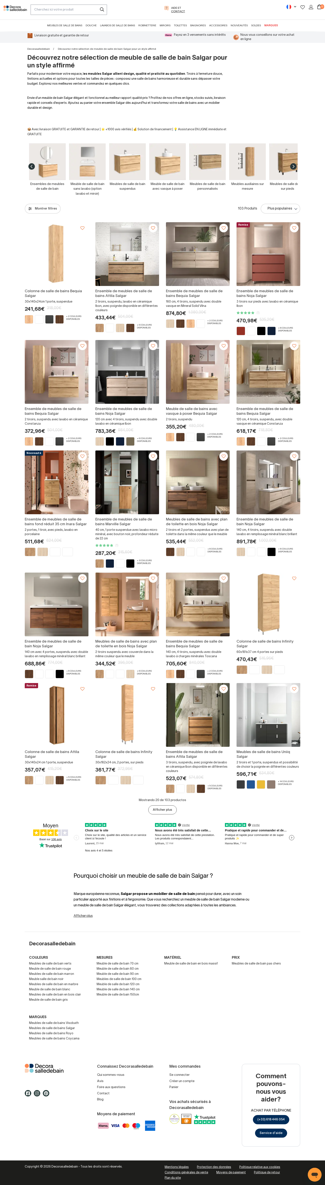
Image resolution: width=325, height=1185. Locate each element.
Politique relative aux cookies (259, 1167)
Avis (100, 1081)
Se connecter (179, 1074)
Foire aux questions (111, 1087)
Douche (91, 25)
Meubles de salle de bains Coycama (54, 1038)
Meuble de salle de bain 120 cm (118, 984)
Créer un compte (182, 1081)
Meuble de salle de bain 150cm (118, 994)
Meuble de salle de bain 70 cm (117, 963)
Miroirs (165, 25)
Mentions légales (177, 1167)
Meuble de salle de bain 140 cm (118, 989)
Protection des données (214, 1167)
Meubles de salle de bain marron (51, 974)
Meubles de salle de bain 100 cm (119, 979)
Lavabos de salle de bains (117, 25)
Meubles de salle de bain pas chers (256, 963)
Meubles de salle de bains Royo (51, 1033)
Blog (100, 1099)
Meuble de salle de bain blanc (49, 989)
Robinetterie (147, 25)
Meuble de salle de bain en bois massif (191, 963)
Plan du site (173, 1178)
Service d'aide (271, 1133)
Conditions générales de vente (186, 1172)
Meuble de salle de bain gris (48, 1000)
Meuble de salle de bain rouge (50, 969)
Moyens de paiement (231, 1172)
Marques (271, 25)
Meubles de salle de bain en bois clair (55, 994)
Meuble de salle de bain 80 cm (118, 969)
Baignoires (198, 25)
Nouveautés (239, 25)
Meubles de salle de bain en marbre (53, 984)
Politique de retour (267, 1172)
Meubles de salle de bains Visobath (54, 1023)
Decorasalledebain (38, 49)
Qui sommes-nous (110, 1074)
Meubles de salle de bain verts (50, 963)
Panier (173, 1087)
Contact (103, 1093)
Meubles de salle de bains (64, 25)
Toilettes (180, 25)
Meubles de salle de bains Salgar (52, 1028)
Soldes (256, 25)
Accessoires (218, 25)
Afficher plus (162, 809)
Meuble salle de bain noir (46, 979)
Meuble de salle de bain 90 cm (118, 974)
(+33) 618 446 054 (271, 1119)
